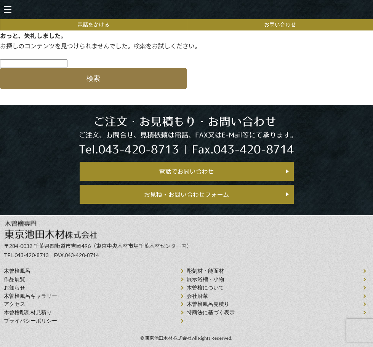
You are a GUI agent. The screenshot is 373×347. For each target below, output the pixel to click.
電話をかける (93, 24)
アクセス (14, 304)
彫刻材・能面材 (205, 271)
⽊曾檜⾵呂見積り (208, 304)
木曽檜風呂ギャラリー (30, 296)
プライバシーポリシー (30, 321)
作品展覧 (14, 279)
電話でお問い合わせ (186, 171)
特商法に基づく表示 (211, 312)
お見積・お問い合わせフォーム (186, 194)
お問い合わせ (280, 24)
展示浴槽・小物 (205, 279)
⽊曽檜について (205, 288)
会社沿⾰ (197, 296)
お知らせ (14, 288)
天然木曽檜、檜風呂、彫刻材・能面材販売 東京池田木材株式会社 (186, 10)
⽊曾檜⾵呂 (17, 271)
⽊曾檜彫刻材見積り (28, 312)
